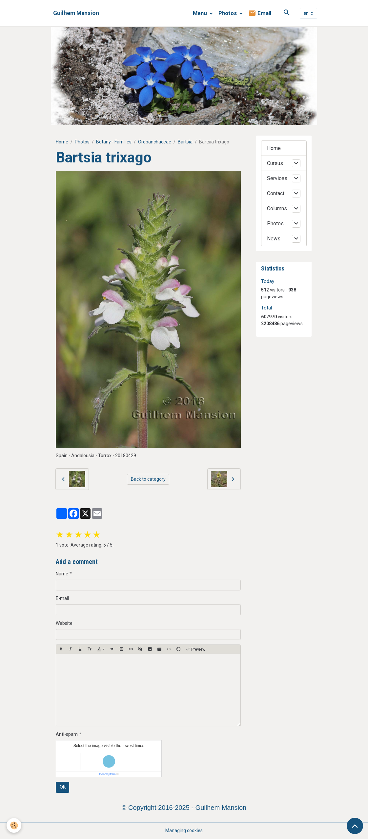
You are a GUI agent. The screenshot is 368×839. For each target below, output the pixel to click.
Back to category (148, 479)
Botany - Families (114, 141)
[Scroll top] (355, 826)
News (273, 238)
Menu (200, 13)
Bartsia (185, 141)
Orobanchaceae (154, 141)
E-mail (62, 598)
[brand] (76, 13)
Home (62, 141)
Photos (228, 13)
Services (277, 178)
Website (64, 623)
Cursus (275, 163)
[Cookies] (14, 825)
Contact (275, 193)
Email (259, 13)
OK (63, 787)
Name (62, 573)
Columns (277, 208)
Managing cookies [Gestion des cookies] (184, 830)
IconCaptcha (107, 774)
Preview (195, 649)
